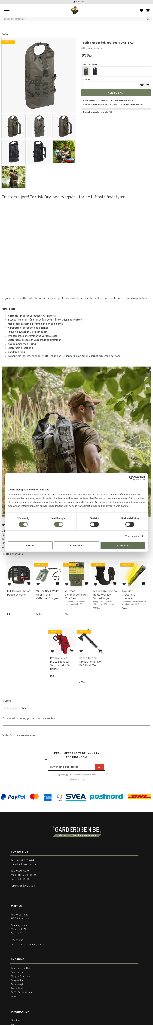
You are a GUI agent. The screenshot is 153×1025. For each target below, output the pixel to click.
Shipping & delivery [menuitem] (20, 976)
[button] (6, 10)
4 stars (13, 708)
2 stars (7, 708)
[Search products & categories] (74, 19)
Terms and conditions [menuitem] (21, 968)
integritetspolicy (76, 779)
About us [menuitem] (15, 1020)
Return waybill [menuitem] (18, 984)
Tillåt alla (122, 545)
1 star (4, 708)
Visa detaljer (132, 536)
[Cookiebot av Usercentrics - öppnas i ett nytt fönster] (131, 478)
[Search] (148, 19)
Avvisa (30, 545)
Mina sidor (81, 2)
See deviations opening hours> (28, 944)
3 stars (10, 708)
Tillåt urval (76, 545)
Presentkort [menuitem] (17, 988)
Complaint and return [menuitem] (21, 980)
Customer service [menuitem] (19, 972)
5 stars (16, 708)
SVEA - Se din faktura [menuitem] (21, 992)
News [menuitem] (13, 996)
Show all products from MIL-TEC (97, 112)
